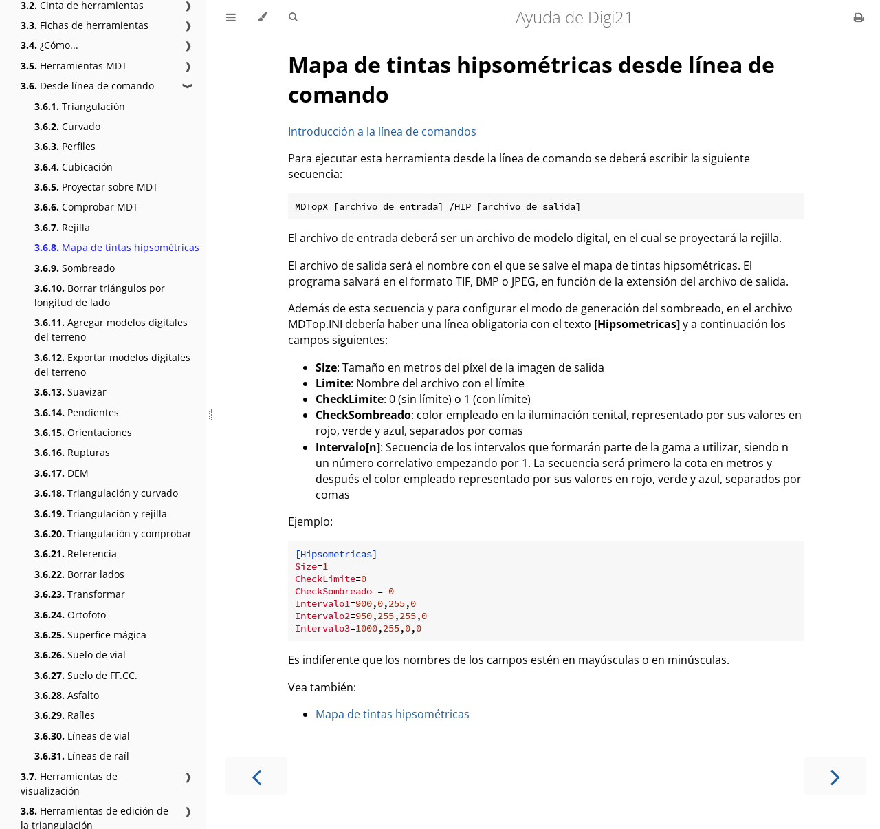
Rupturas (72, 452)
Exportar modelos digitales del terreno (112, 364)
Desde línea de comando (87, 85)
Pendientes (76, 412)
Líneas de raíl (81, 755)
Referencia (75, 553)
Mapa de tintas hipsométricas (116, 247)
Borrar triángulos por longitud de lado (99, 295)
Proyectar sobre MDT (96, 186)
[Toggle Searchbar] (293, 17)
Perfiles (65, 146)
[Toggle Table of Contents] (231, 17)
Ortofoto (70, 614)
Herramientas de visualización (69, 783)
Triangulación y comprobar (113, 533)
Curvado (67, 126)
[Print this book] (859, 17)
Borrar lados (79, 574)
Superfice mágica (90, 634)
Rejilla (62, 227)
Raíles (64, 715)
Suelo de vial (80, 654)
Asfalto (66, 695)
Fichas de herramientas (84, 25)
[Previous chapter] (256, 776)
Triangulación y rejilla (100, 513)
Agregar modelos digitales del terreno (111, 329)
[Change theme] (262, 17)
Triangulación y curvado (106, 492)
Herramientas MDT (74, 65)
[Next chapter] (835, 776)
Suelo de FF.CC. (86, 675)
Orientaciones (83, 432)
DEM (61, 473)
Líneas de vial (82, 735)
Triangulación (79, 106)
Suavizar (70, 391)
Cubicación (73, 166)
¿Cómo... (49, 45)
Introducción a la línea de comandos (382, 131)
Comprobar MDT (86, 206)
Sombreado (74, 267)
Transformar (79, 594)
